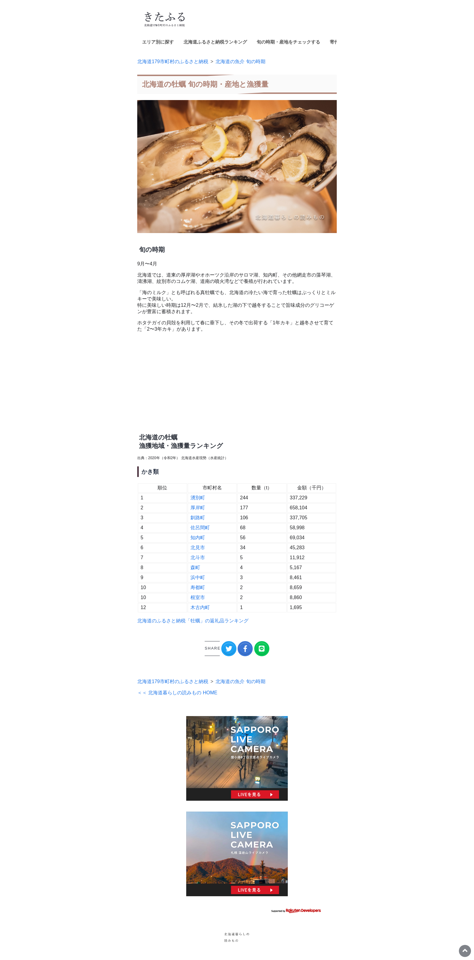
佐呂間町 (200, 527)
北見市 (197, 547)
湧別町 (197, 497)
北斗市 (197, 557)
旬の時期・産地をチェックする (288, 41)
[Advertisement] (237, 379)
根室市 (197, 597)
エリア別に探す (158, 41)
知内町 (197, 537)
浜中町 (197, 577)
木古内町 (200, 607)
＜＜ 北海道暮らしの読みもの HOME (177, 692)
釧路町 (197, 517)
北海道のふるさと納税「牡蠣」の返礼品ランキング (192, 620)
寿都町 (197, 587)
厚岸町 (197, 507)
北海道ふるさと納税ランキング (215, 41)
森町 (195, 567)
